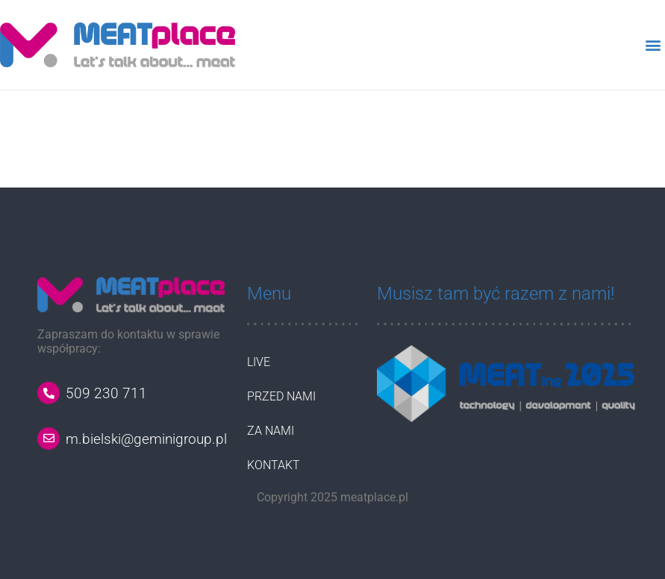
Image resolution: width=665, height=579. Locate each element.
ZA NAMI (270, 431)
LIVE (258, 362)
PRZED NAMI (281, 396)
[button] (652, 44)
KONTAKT (273, 465)
